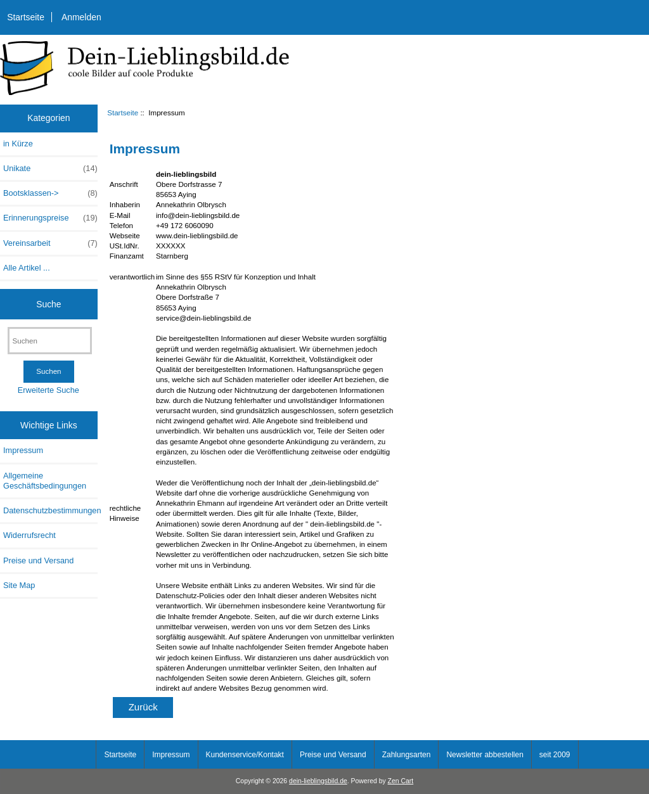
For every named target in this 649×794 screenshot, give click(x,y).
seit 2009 (554, 754)
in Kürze (18, 143)
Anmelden (81, 17)
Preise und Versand (38, 560)
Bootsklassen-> (50, 193)
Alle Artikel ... (26, 267)
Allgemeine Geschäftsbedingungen (44, 480)
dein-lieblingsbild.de (318, 781)
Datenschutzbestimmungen (50, 510)
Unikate (50, 168)
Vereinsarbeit (50, 243)
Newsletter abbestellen (484, 754)
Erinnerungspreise (50, 218)
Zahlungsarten (406, 754)
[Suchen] (50, 340)
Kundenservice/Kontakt (245, 754)
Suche (48, 303)
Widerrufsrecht (29, 535)
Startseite (25, 17)
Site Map (19, 585)
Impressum (23, 450)
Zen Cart (401, 781)
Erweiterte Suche (48, 390)
